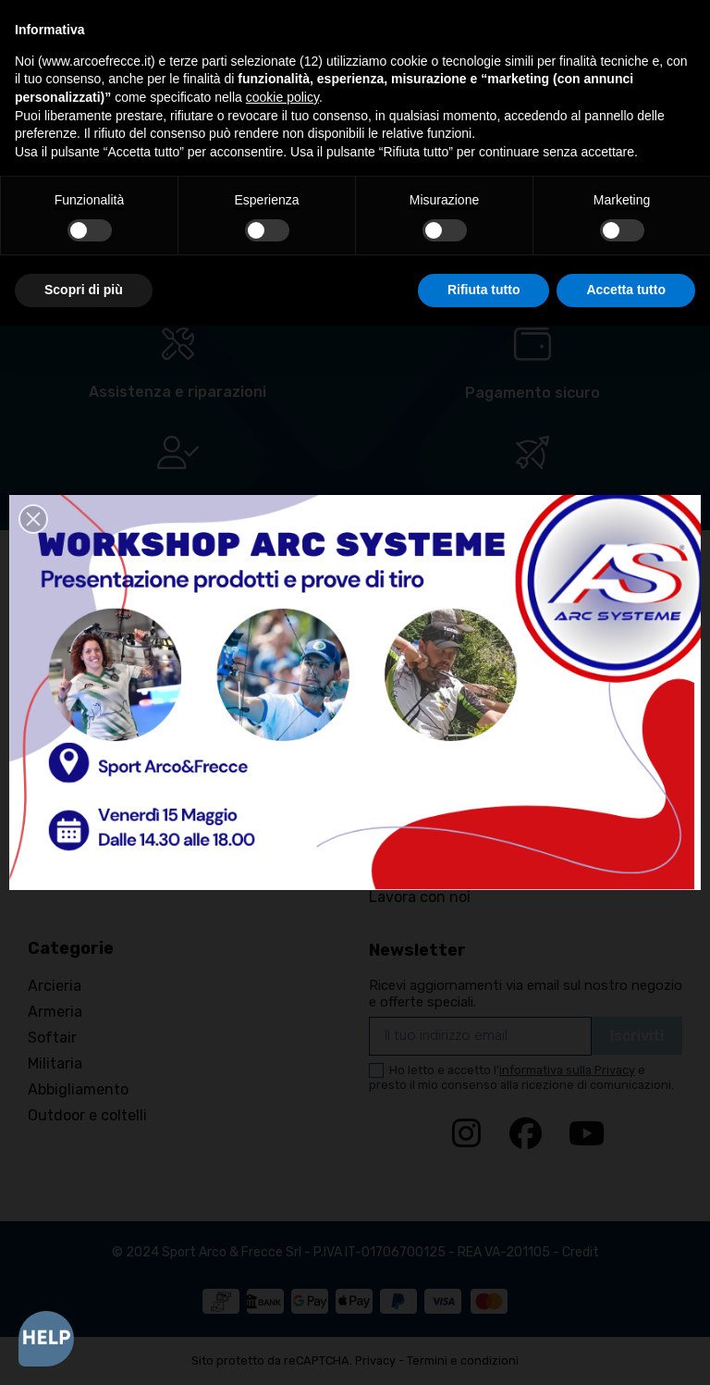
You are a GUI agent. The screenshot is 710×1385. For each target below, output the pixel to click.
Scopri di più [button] (83, 289)
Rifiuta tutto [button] (483, 289)
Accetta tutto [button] (626, 289)
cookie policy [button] (282, 97)
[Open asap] (46, 1338)
